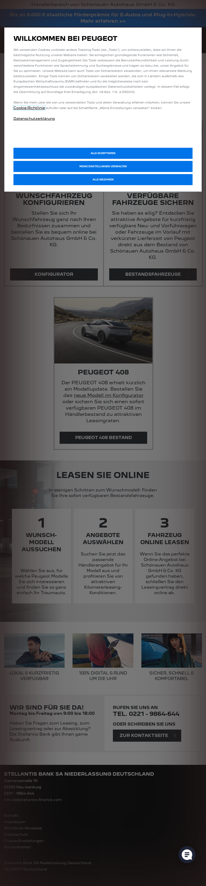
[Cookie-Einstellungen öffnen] (187, 854)
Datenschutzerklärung (34, 118)
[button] (103, 166)
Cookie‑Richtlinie (29, 108)
